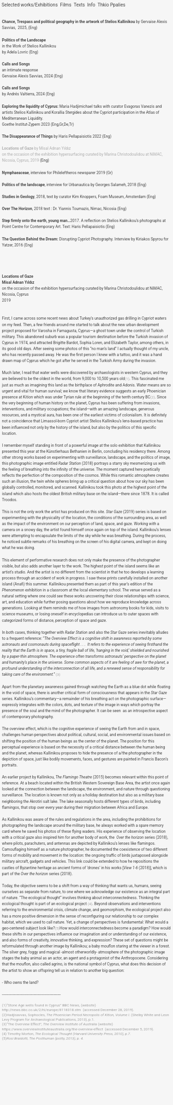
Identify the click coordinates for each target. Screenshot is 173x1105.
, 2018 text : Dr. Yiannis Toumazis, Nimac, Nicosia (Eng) (64, 208)
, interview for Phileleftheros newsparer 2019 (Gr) (57, 172)
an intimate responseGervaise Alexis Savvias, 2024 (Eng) (32, 70)
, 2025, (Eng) (26, 27)
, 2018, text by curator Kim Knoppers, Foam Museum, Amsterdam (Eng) (78, 196)
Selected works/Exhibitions (30, 4)
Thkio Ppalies (111, 4)
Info (91, 4)
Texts (79, 4)
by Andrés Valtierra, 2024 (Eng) (28, 91)
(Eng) (33, 52)
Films (66, 4)
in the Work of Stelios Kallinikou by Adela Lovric (29, 46)
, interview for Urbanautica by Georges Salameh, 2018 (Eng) (74, 184)
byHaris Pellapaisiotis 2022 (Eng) (56, 136)
